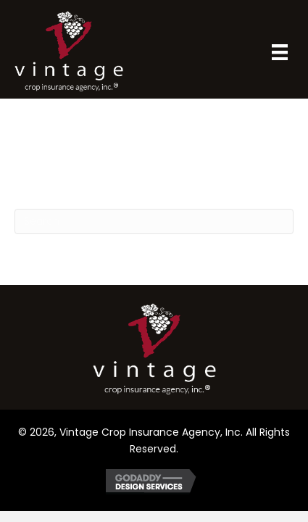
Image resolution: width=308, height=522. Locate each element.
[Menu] (280, 52)
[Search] (154, 221)
